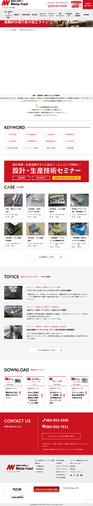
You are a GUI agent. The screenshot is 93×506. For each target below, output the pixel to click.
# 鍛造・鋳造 (50, 148)
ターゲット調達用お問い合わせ (79, 460)
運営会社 (72, 469)
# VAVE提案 (12, 134)
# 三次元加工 (69, 141)
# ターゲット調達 (31, 148)
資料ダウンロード (61, 472)
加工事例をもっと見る (50, 257)
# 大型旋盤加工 (31, 134)
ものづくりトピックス (62, 466)
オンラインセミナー (62, 469)
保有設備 (86, 15)
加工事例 (34, 15)
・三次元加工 (39, 472)
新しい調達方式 (8, 15)
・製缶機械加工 (39, 469)
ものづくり (43, 15)
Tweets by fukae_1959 (70, 488)
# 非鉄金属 (70, 148)
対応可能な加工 (60, 474)
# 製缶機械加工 (50, 141)
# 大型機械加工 (31, 141)
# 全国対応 (12, 141)
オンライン (51, 15)
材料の (77, 15)
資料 (60, 15)
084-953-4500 (57, 6)
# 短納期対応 (69, 134)
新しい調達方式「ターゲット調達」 (45, 460)
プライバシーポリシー (76, 472)
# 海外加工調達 (12, 148)
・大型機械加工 (39, 466)
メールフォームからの (61, 436)
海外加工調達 (26, 15)
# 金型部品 (50, 134)
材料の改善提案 (60, 477)
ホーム (6, 30)
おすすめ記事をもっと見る (50, 350)
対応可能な (69, 15)
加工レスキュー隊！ (76, 463)
